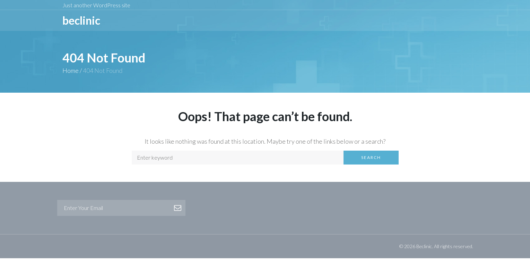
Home (70, 73)
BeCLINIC (81, 21)
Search (371, 160)
